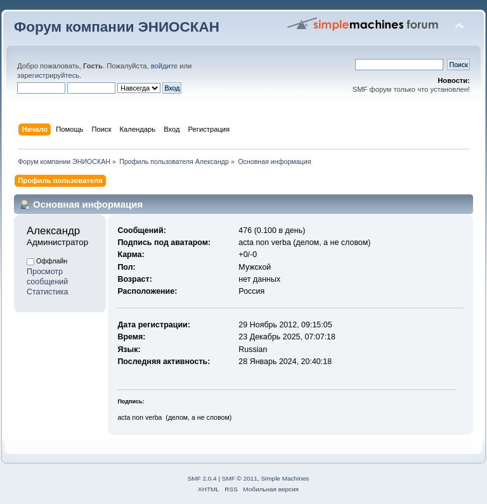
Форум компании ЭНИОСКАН (116, 27)
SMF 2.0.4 (202, 478)
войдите (164, 66)
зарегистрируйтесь (48, 75)
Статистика (47, 291)
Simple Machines (285, 478)
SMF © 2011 (239, 478)
